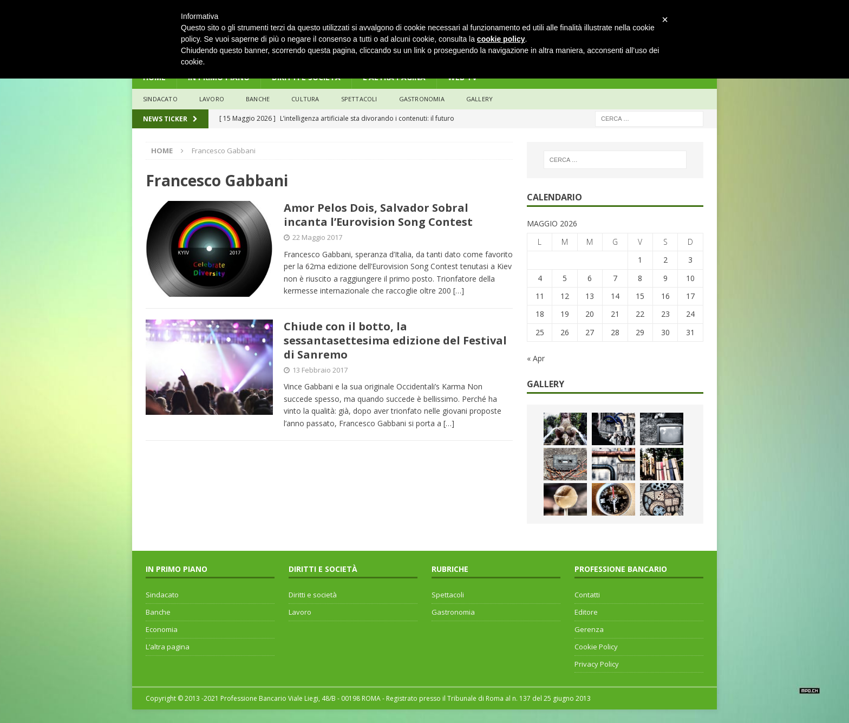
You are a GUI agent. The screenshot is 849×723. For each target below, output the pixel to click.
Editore (586, 612)
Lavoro (300, 612)
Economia (162, 629)
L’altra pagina (168, 647)
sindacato (160, 99)
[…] (458, 290)
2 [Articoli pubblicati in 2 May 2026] (665, 260)
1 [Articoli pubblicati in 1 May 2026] (640, 260)
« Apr (536, 358)
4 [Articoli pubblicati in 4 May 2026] (540, 278)
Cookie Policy (596, 647)
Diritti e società (313, 595)
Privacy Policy (596, 664)
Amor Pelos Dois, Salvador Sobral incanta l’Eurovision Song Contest (381, 214)
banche (258, 99)
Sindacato (162, 595)
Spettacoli (359, 99)
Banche (158, 612)
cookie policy (501, 39)
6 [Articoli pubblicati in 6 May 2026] (589, 278)
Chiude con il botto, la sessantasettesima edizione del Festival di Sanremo (395, 340)
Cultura (305, 99)
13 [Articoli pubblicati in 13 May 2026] (589, 296)
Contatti (587, 595)
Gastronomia (422, 99)
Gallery (479, 99)
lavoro (211, 99)
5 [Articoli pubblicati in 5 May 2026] (565, 278)
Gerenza (589, 629)
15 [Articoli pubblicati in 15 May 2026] (640, 296)
